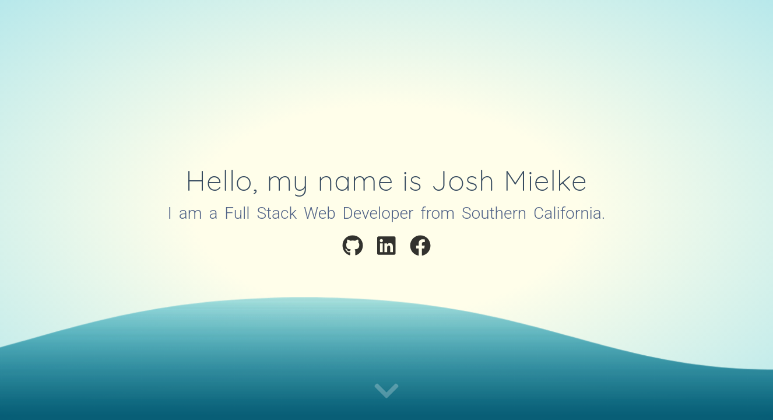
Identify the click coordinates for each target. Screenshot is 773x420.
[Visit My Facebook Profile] (420, 248)
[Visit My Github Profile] (352, 248)
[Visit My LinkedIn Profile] (386, 248)
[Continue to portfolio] (386, 391)
